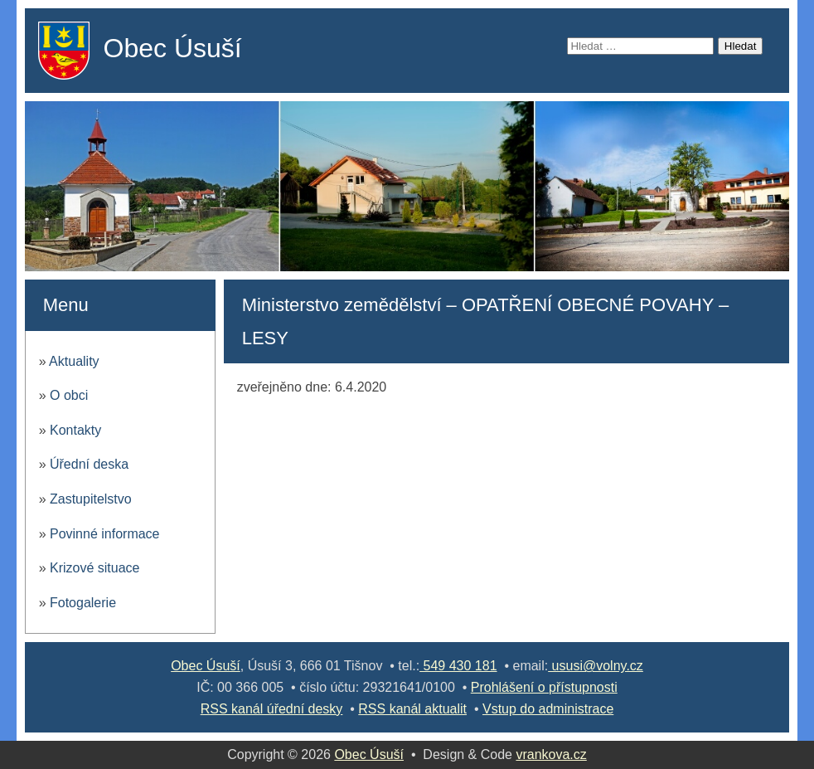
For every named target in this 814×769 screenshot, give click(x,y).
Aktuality (74, 361)
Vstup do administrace (547, 709)
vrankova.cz (551, 754)
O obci (69, 395)
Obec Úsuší (173, 48)
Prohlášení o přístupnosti (544, 687)
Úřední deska (89, 464)
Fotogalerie (83, 603)
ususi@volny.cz (595, 666)
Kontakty (75, 430)
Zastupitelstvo (91, 499)
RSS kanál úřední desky (272, 709)
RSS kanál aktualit (412, 709)
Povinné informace (105, 534)
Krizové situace (95, 568)
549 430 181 (458, 666)
